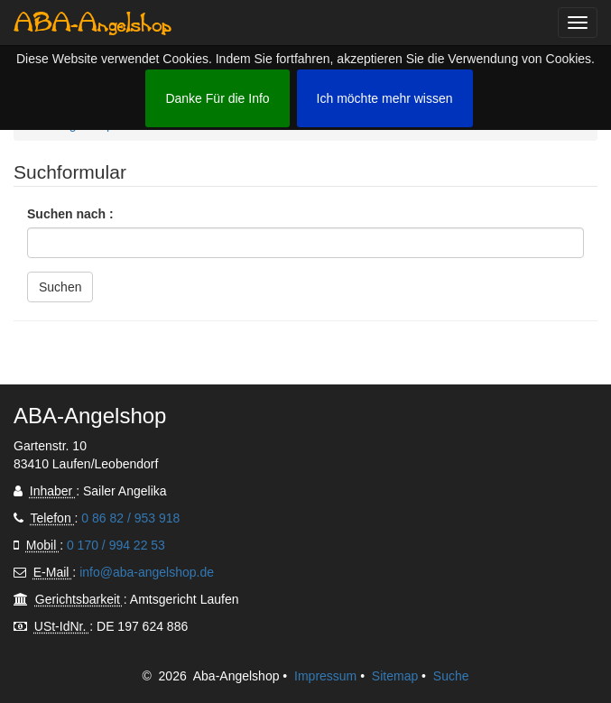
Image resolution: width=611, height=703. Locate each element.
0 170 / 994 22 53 (116, 545)
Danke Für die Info (217, 98)
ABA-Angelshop (92, 22)
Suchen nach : (70, 214)
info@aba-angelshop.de (146, 572)
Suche (451, 676)
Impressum (325, 676)
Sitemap (395, 676)
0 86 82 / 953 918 (130, 518)
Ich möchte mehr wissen (385, 98)
